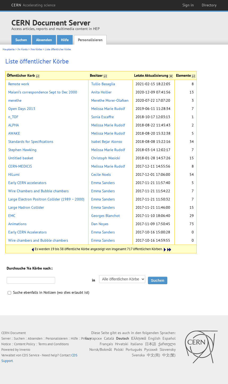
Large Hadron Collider (26, 207)
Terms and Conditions (53, 344)
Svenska (138, 355)
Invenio (24, 349)
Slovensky (168, 349)
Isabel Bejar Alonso (106, 141)
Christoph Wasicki (105, 158)
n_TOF (13, 116)
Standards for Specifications (30, 141)
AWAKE (14, 133)
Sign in (188, 5)
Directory (209, 5)
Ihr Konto (22, 49)
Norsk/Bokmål (100, 349)
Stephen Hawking (22, 149)
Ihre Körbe (36, 49)
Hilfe (65, 39)
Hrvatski (121, 344)
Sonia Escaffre (102, 116)
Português (134, 349)
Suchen (21, 39)
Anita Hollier (101, 92)
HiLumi (14, 174)
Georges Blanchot (105, 215)
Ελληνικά (138, 338)
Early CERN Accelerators (27, 232)
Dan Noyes (99, 223)
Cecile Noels (101, 174)
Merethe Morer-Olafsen (110, 100)
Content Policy (24, 344)
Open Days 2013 (21, 108)
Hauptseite (9, 49)
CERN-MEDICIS (20, 166)
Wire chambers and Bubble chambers (38, 240)
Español (169, 338)
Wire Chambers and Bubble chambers (38, 191)
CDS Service (31, 355)
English (154, 338)
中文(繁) (169, 355)
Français (106, 344)
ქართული (167, 344)
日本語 (150, 344)
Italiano (136, 344)
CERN (33, 5)
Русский (150, 349)
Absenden (44, 39)
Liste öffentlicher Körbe (58, 49)
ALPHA (13, 125)
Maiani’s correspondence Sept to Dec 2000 (42, 92)
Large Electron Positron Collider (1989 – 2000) (46, 199)
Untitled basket (20, 158)
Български (93, 338)
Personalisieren (90, 39)
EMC (11, 215)
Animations (17, 223)
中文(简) (153, 355)
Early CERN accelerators (27, 182)
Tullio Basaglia (103, 84)
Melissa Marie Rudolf (108, 108)
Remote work (18, 84)
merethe (14, 100)
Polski (119, 349)
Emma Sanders (103, 182)
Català (109, 338)
